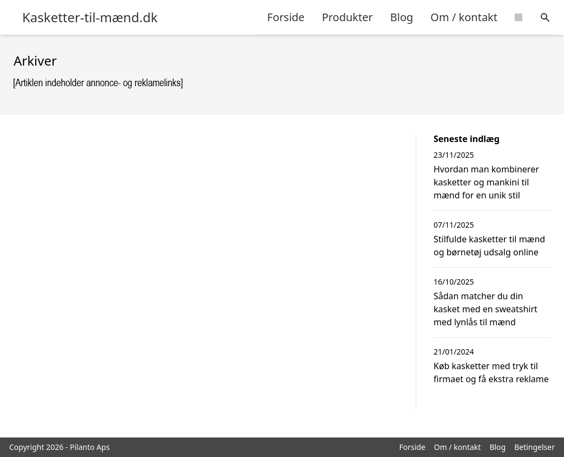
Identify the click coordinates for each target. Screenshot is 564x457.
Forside (286, 17)
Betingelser (534, 447)
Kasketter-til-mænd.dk (90, 17)
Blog (402, 17)
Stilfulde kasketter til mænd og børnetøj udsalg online (489, 245)
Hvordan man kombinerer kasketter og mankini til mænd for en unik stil (486, 182)
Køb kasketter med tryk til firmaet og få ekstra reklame (491, 372)
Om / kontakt (463, 17)
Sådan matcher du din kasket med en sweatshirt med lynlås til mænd (485, 309)
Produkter (347, 17)
